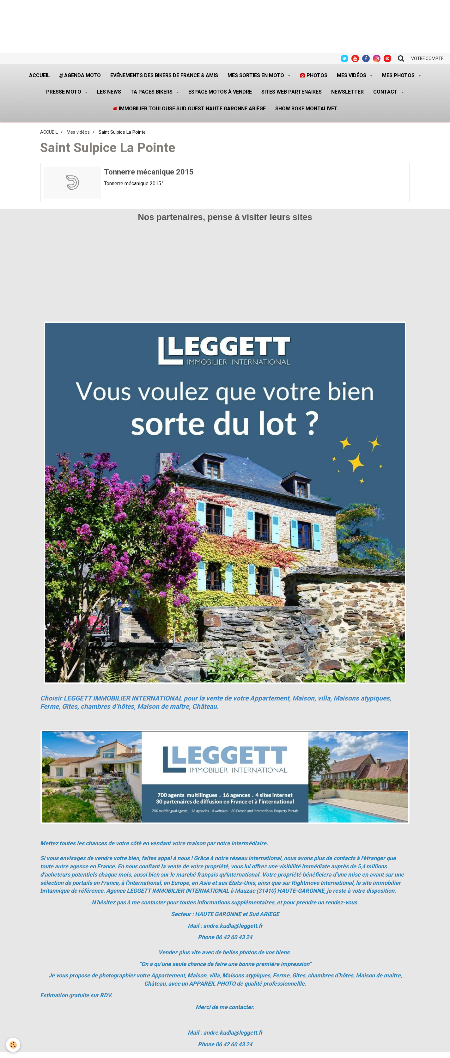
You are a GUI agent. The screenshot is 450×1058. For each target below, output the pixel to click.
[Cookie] (13, 1045)
